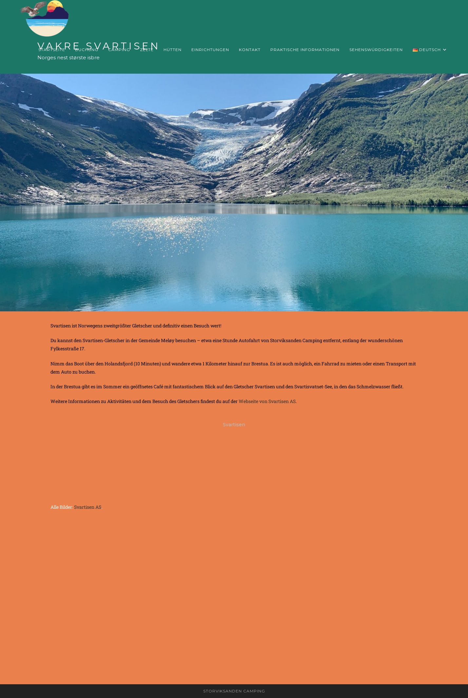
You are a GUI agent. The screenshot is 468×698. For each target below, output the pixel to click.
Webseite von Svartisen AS (267, 401)
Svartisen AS (87, 507)
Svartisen (234, 425)
